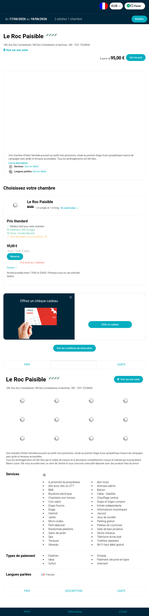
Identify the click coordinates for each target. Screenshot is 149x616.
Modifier (139, 19)
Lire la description (18, 163)
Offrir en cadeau (110, 324)
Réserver (15, 256)
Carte (121, 364)
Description (73, 364)
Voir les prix (135, 57)
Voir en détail (31, 166)
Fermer (12, 267)
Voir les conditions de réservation (74, 348)
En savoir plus (70, 208)
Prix (27, 364)
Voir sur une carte (15, 50)
